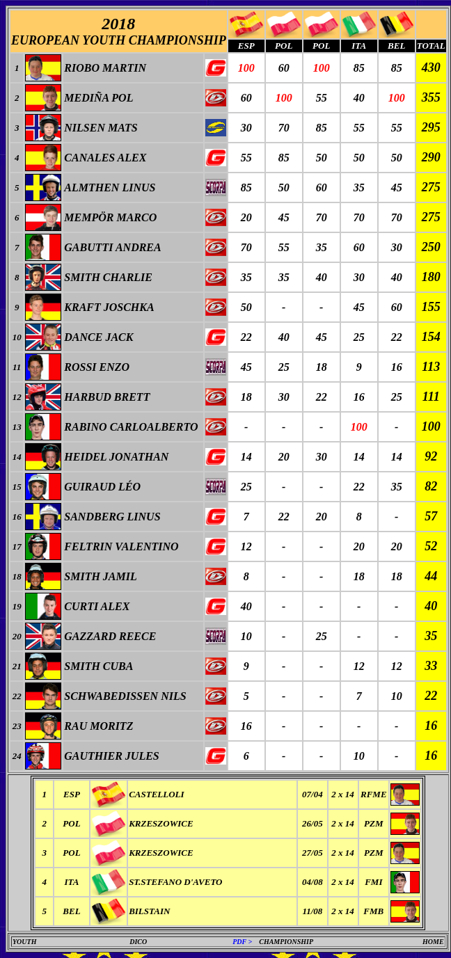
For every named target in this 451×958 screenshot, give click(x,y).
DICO (138, 941)
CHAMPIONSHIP (286, 941)
